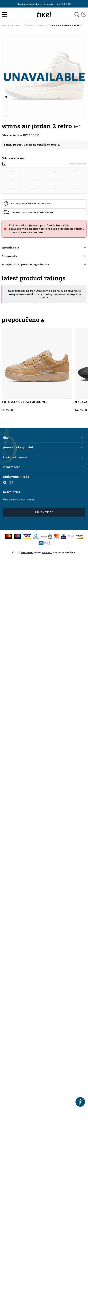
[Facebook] (5, 482)
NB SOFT (47, 552)
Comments (44, 256)
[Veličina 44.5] (33, 189)
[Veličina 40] (33, 171)
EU (4, 163)
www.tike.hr (27, 552)
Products (17, 25)
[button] (5, 14)
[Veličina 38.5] (33, 180)
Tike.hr (5, 25)
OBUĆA (29, 25)
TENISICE (41, 25)
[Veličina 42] (75, 180)
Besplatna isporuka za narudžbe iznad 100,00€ (44, 3)
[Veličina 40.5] (54, 180)
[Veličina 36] (54, 189)
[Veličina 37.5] (75, 171)
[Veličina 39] (12, 171)
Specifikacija (44, 247)
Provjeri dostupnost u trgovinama (44, 264)
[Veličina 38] (12, 180)
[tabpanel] (37, 370)
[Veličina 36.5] (75, 189)
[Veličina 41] (54, 171)
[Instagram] (11, 482)
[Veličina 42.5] (12, 189)
